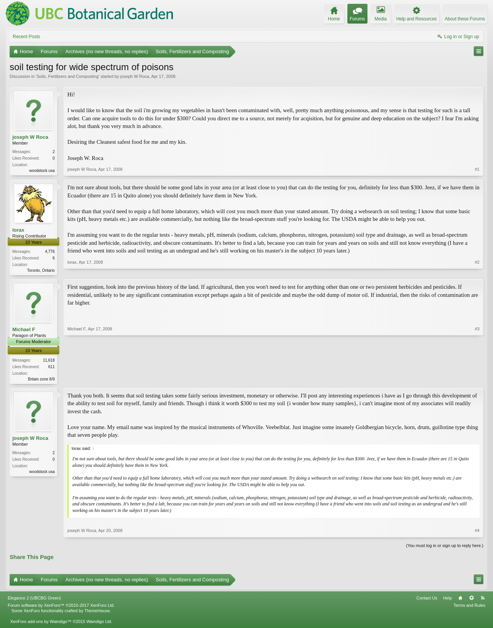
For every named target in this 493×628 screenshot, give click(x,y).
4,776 (50, 252)
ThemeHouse (97, 612)
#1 (477, 169)
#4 (477, 532)
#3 (477, 379)
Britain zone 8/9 (41, 380)
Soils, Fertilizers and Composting (68, 76)
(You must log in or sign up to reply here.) (444, 547)
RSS (482, 600)
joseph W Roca (134, 76)
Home (460, 600)
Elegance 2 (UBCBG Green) (34, 600)
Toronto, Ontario (41, 271)
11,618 (49, 361)
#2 (477, 270)
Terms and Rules (469, 607)
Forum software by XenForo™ (61, 607)
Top (471, 600)
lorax (18, 230)
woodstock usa (42, 170)
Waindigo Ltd (98, 623)
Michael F (23, 330)
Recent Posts (26, 36)
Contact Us (426, 600)
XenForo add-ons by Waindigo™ (40, 623)
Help (447, 600)
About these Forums (465, 19)
